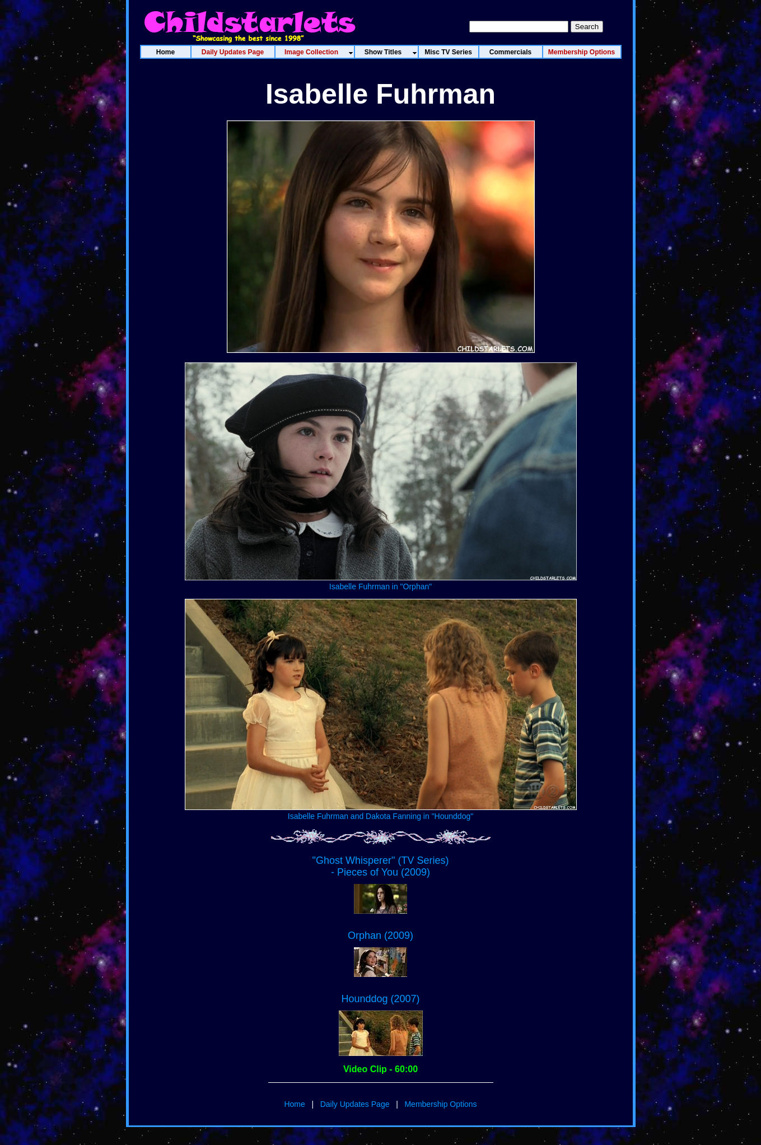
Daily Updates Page (355, 1104)
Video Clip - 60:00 (380, 1069)
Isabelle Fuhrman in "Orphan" (381, 582)
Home (294, 1104)
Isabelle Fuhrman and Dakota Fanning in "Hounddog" (381, 812)
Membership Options (440, 1104)
